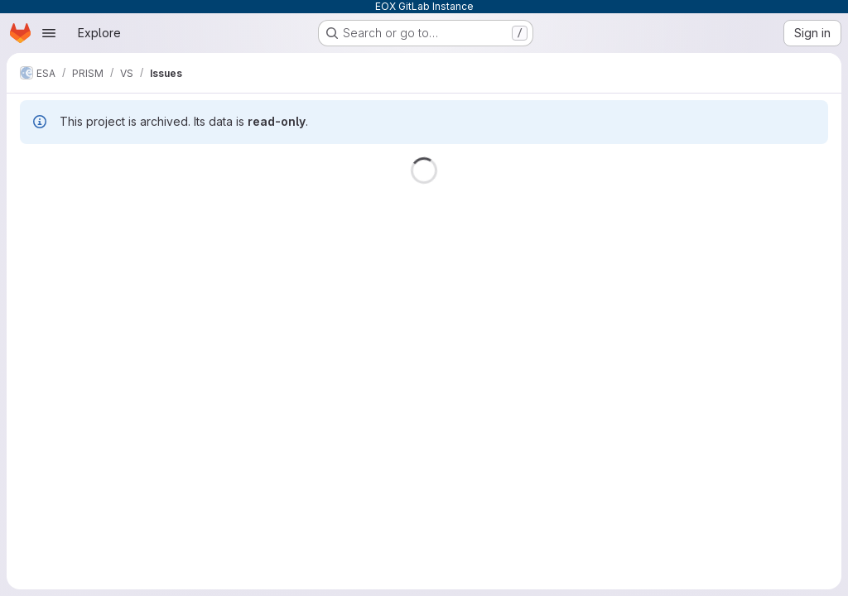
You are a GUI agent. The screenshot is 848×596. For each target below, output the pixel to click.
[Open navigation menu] (49, 33)
